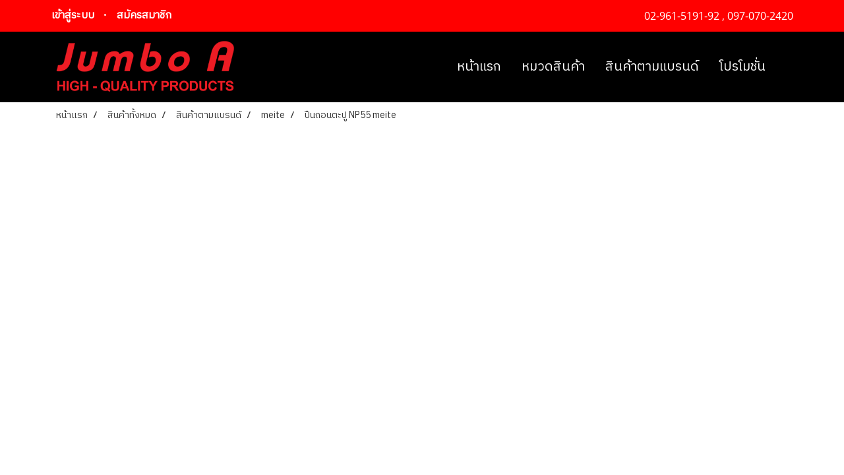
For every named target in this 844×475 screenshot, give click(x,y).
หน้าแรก (479, 67)
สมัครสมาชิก (144, 15)
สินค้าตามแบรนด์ (652, 67)
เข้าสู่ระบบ (72, 15)
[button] (787, 67)
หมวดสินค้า (553, 67)
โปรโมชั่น (742, 67)
